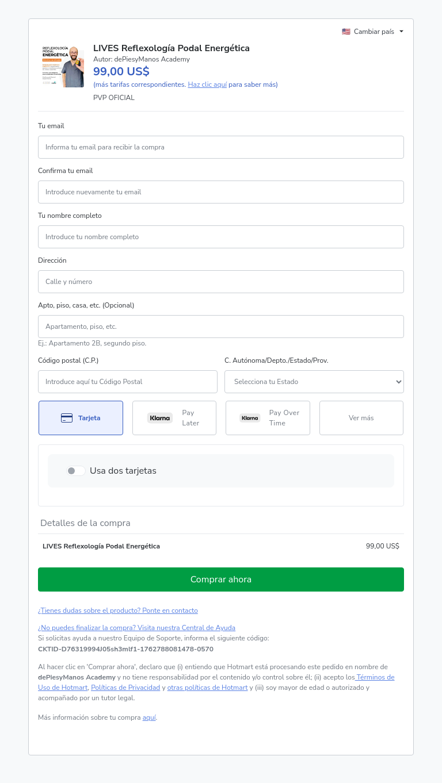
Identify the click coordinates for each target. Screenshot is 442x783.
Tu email (51, 125)
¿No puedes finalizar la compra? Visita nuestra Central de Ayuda (136, 627)
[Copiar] (125, 649)
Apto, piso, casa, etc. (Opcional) (86, 305)
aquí (149, 717)
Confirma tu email (65, 170)
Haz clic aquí (207, 84)
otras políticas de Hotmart (207, 687)
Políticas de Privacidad (125, 687)
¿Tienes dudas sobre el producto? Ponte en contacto (118, 610)
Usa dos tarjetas (123, 471)
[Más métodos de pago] (361, 418)
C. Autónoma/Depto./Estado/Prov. (276, 360)
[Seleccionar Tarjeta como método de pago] (81, 418)
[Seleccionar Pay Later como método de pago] (174, 418)
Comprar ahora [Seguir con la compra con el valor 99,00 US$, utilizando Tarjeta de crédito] (221, 579)
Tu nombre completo (70, 215)
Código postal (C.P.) (68, 360)
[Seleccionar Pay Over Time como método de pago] (268, 418)
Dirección (52, 260)
